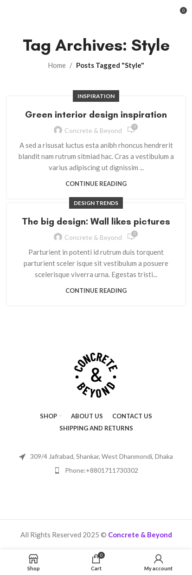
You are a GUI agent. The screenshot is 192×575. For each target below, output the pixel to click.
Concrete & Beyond (93, 130)
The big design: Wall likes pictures (96, 221)
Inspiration (96, 96)
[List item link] (96, 470)
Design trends (96, 202)
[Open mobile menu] (22, 14)
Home (57, 65)
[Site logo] (96, 13)
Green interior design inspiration (96, 114)
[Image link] (96, 374)
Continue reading (96, 183)
